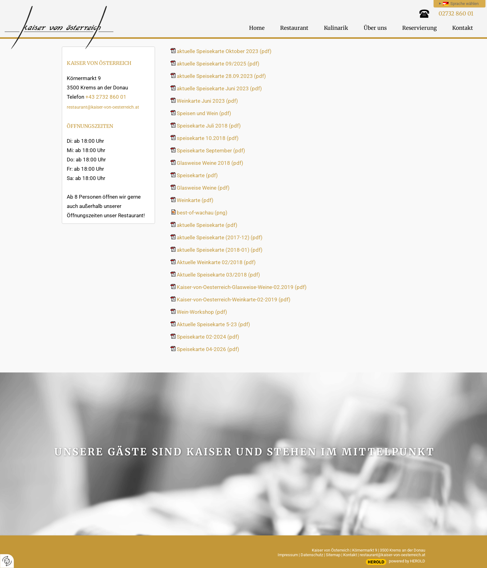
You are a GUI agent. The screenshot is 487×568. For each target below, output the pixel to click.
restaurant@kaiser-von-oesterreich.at (103, 107)
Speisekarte (197, 175)
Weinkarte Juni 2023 (207, 101)
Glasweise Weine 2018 (210, 163)
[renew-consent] (7, 561)
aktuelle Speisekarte (207, 225)
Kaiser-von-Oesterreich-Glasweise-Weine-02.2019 (242, 287)
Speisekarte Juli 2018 (209, 126)
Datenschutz (312, 554)
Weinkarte (195, 200)
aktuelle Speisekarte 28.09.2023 (221, 76)
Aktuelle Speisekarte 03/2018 (218, 275)
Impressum (288, 554)
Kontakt (350, 554)
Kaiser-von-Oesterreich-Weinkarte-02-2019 (233, 299)
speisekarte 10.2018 (208, 138)
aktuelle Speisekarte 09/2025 (218, 64)
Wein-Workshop (202, 312)
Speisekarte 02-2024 (208, 337)
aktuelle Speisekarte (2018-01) (219, 250)
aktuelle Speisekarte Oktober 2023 (224, 51)
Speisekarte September (211, 150)
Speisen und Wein (204, 113)
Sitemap (333, 554)
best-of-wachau (202, 213)
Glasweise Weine (203, 188)
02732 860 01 (456, 13)
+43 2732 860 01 (105, 97)
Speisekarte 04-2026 (208, 349)
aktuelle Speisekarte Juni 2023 (219, 88)
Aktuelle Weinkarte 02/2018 (216, 262)
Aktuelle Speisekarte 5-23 (213, 324)
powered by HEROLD (407, 561)
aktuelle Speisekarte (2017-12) (219, 237)
